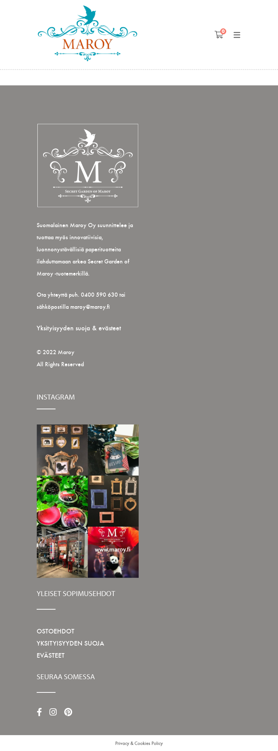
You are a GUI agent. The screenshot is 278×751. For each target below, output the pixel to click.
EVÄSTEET (51, 655)
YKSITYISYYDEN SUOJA (70, 642)
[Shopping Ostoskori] (219, 34)
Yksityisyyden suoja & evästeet (79, 327)
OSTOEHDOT (55, 630)
